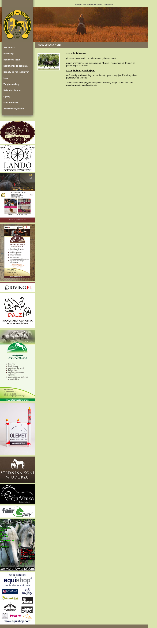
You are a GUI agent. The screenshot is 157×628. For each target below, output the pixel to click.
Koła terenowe (10, 102)
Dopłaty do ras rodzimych (16, 72)
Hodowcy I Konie (11, 60)
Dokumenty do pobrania (15, 66)
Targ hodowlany (11, 84)
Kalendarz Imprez (12, 90)
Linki (5, 78)
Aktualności (9, 47)
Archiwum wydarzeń (13, 108)
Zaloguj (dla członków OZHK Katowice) (94, 4)
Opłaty (6, 96)
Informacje (8, 53)
